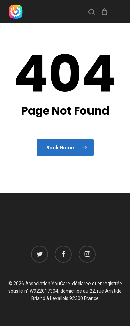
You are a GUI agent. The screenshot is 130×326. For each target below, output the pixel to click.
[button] (118, 11)
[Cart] (104, 11)
